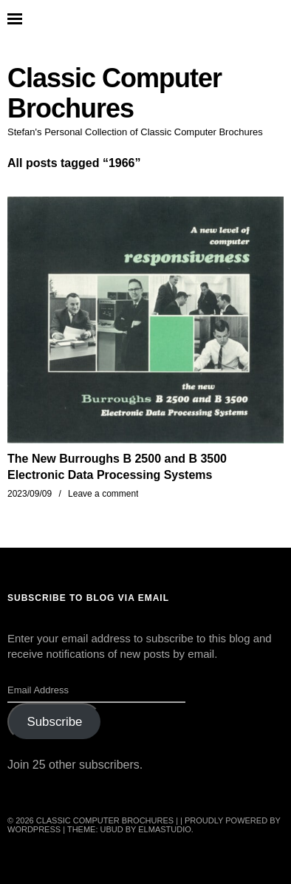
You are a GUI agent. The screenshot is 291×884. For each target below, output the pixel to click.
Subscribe (54, 722)
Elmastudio (164, 829)
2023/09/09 (29, 494)
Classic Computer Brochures (114, 93)
